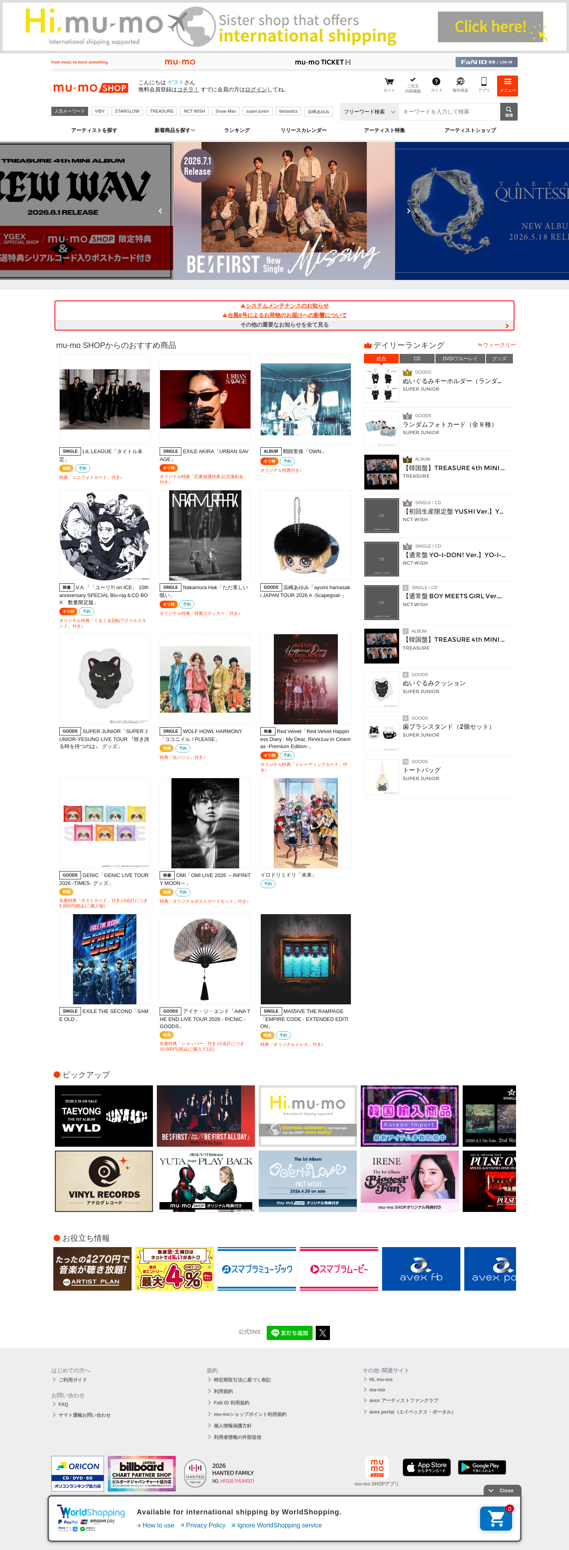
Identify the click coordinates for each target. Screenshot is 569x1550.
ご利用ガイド (72, 1380)
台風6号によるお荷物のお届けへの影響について (284, 315)
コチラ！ (188, 89)
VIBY (100, 111)
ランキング (237, 130)
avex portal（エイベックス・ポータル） (412, 1412)
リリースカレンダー (304, 130)
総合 (381, 358)
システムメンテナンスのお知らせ (284, 305)
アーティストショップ (470, 130)
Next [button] (408, 210)
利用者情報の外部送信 (237, 1437)
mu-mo (377, 1390)
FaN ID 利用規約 (231, 1403)
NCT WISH (194, 111)
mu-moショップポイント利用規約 (250, 1414)
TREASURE (161, 111)
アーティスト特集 (384, 130)
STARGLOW (127, 111)
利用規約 (223, 1391)
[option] (284, 211)
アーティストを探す (94, 130)
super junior (257, 111)
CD (417, 358)
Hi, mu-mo (381, 1379)
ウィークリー (499, 345)
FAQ (63, 1404)
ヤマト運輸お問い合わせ (84, 1415)
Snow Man (225, 111)
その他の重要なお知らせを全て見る (284, 324)
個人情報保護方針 (233, 1426)
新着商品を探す (172, 130)
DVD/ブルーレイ (460, 358)
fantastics (288, 111)
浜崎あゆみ (319, 111)
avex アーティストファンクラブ (403, 1400)
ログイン (256, 89)
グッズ (499, 358)
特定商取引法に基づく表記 (242, 1380)
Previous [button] (160, 210)
